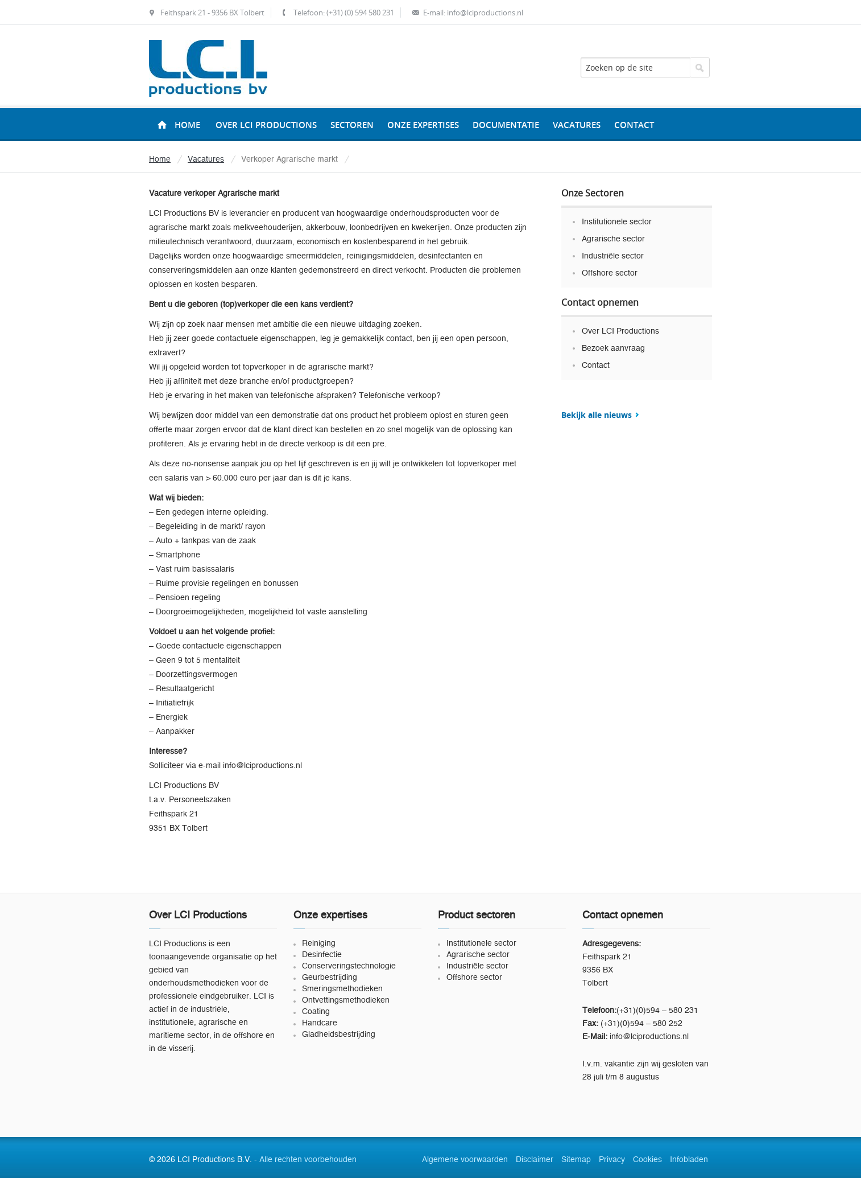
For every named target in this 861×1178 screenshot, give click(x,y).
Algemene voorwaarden (465, 1160)
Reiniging (319, 943)
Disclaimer (534, 1160)
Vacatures (206, 159)
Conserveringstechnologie (349, 966)
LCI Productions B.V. (208, 68)
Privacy (612, 1160)
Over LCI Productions (620, 331)
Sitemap (576, 1160)
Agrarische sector (613, 239)
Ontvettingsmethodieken (346, 1000)
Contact (596, 366)
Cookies (647, 1160)
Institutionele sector (617, 222)
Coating (316, 1012)
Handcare (319, 1023)
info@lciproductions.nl (485, 12)
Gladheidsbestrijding (338, 1035)
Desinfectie (322, 955)
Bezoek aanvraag (613, 348)
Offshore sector (610, 273)
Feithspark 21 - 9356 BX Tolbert (212, 12)
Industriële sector (613, 256)
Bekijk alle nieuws (596, 414)
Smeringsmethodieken (342, 989)
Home (187, 125)
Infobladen (689, 1160)
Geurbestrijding (329, 978)
